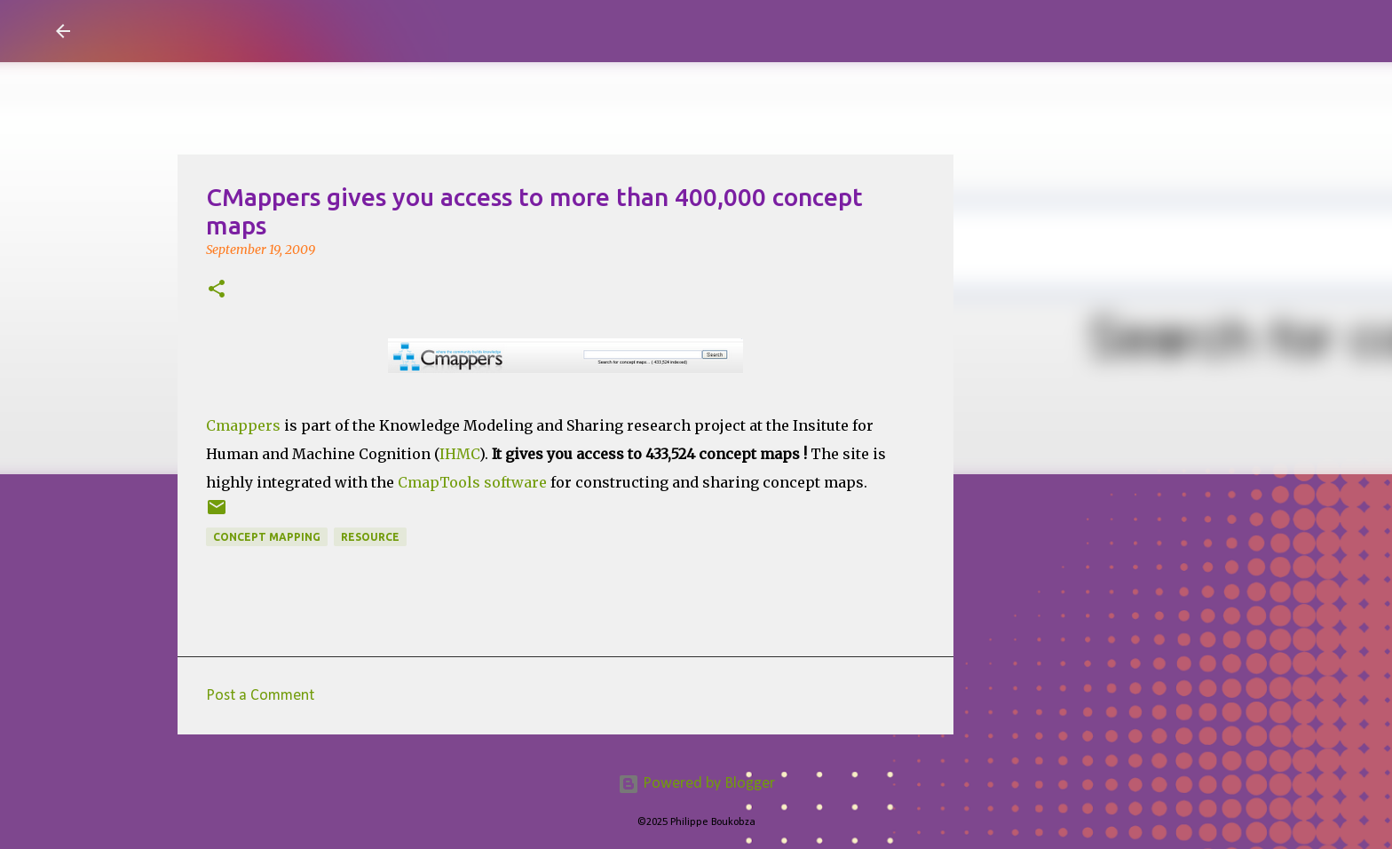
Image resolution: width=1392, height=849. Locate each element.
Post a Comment (260, 695)
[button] (216, 290)
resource (370, 537)
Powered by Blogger (696, 783)
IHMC (459, 454)
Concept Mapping (266, 537)
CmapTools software (472, 482)
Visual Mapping (188, 30)
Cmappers (245, 425)
